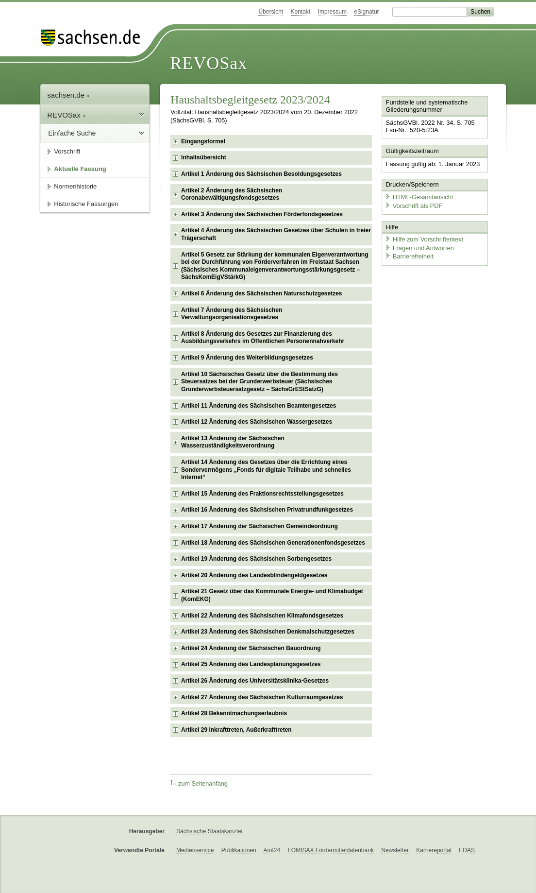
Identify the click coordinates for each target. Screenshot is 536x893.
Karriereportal (434, 850)
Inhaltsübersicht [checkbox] (203, 157)
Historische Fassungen (86, 203)
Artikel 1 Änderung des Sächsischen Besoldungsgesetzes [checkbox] (261, 174)
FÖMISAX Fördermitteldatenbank (330, 850)
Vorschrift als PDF (413, 205)
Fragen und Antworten (419, 247)
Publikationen (238, 850)
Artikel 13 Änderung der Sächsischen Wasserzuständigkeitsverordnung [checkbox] (233, 442)
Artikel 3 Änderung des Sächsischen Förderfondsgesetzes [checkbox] (262, 214)
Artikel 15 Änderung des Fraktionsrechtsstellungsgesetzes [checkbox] (262, 493)
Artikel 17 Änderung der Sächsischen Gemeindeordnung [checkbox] (259, 526)
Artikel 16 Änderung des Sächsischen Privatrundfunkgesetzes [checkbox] (267, 509)
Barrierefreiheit (409, 256)
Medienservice (195, 850)
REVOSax (208, 63)
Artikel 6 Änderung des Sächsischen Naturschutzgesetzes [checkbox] (261, 293)
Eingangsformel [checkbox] (203, 141)
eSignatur (366, 11)
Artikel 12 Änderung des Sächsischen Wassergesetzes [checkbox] (256, 421)
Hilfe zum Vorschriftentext (424, 239)
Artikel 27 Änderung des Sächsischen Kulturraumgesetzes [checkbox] (262, 697)
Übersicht (270, 11)
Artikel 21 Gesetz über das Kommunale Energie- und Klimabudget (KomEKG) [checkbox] (272, 595)
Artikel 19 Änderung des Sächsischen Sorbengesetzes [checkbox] (256, 558)
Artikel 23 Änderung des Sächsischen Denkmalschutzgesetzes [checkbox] (267, 631)
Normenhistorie (75, 186)
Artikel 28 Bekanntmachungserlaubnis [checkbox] (234, 713)
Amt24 (271, 850)
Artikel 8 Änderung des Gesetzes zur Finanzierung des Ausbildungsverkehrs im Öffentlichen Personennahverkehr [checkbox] (262, 337)
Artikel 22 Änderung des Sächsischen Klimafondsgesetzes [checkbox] (262, 615)
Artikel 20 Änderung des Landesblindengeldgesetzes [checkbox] (254, 575)
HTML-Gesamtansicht (419, 197)
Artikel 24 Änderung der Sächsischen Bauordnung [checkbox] (250, 648)
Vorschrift (67, 151)
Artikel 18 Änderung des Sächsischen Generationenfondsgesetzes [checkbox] (273, 542)
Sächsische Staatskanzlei (209, 831)
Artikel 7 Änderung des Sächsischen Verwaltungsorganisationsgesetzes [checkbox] (231, 314)
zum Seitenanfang (199, 783)
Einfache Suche (72, 133)
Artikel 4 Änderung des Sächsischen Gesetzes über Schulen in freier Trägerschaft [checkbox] (276, 234)
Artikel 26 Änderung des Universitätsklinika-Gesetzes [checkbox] (255, 680)
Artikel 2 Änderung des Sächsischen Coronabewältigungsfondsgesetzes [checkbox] (231, 194)
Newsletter (395, 850)
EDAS (467, 850)
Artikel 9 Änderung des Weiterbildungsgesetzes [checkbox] (247, 357)
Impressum (332, 11)
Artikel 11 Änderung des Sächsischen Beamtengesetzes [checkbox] (258, 405)
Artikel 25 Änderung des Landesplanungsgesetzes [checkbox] (250, 664)
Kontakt (301, 11)
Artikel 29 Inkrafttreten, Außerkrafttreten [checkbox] (236, 729)
